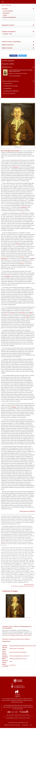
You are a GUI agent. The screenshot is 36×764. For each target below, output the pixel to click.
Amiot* (27, 315)
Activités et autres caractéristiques (11, 41)
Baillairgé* (7, 276)
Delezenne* (16, 167)
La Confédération (7, 88)
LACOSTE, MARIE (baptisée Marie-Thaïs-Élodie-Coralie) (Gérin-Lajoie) (21, 70)
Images (5, 15)
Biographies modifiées (8, 64)
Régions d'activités (7, 48)
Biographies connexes (8, 25)
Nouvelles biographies (8, 60)
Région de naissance (8, 44)
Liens (30, 724)
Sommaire (5, 8)
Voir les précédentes (15, 75)
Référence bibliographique (9, 17)
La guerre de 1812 (7, 83)
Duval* (31, 312)
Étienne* (17, 243)
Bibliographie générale (29, 584)
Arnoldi (13, 312)
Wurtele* (33, 258)
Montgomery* (4, 258)
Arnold (22, 256)
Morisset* (3, 542)
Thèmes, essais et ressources (10, 81)
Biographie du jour (7, 67)
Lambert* (14, 407)
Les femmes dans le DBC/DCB (10, 91)
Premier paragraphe (8, 11)
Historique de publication (9, 31)
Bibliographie (6, 13)
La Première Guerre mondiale (10, 86)
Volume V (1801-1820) (6, 5)
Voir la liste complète (9, 93)
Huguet (6, 314)
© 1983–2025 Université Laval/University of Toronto (22, 586)
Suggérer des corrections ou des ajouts (12, 724)
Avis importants (25, 724)
